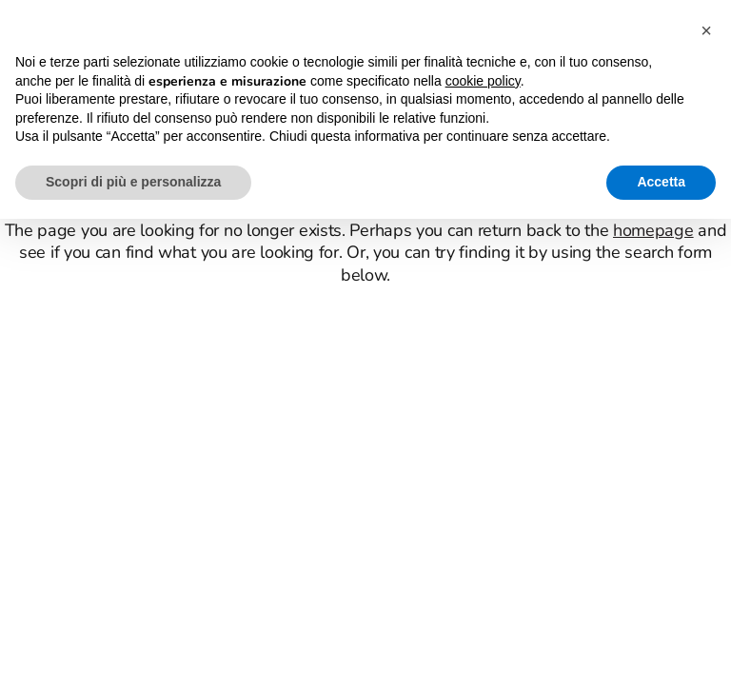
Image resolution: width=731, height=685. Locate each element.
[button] (706, 30)
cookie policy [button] (483, 80)
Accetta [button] (661, 181)
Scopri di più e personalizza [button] (133, 181)
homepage (653, 230)
